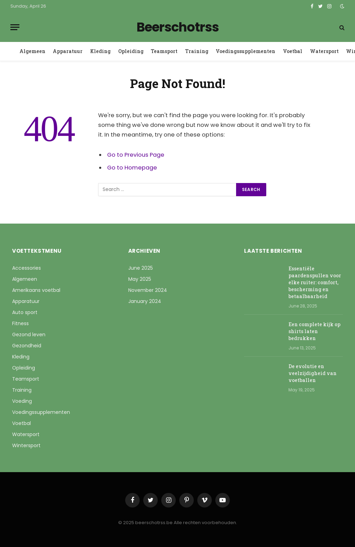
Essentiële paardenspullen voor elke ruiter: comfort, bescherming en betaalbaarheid (314, 282)
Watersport (324, 51)
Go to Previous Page (135, 155)
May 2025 (139, 279)
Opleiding (131, 51)
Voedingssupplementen (245, 51)
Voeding (22, 401)
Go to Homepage (132, 168)
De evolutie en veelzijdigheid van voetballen (312, 373)
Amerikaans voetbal (36, 290)
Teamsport (164, 51)
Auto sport (24, 312)
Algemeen (32, 51)
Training (196, 51)
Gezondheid (26, 345)
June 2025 (140, 267)
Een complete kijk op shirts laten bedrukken (314, 331)
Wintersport (26, 445)
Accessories (26, 267)
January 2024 (144, 301)
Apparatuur (68, 51)
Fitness (20, 323)
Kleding (100, 51)
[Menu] (14, 27)
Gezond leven (28, 334)
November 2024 (147, 290)
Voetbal (292, 51)
